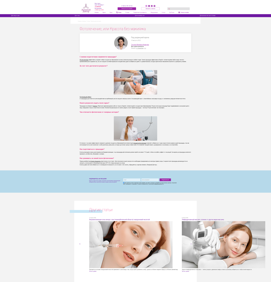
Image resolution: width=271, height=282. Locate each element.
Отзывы (127, 12)
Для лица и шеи (15, 15)
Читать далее (92, 271)
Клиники (97, 12)
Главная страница (82, 21)
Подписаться (165, 179)
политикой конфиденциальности (156, 184)
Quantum (95, 106)
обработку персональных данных (163, 183)
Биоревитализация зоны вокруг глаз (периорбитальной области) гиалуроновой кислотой (119, 220)
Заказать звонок (150, 8)
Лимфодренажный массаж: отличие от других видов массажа (203, 220)
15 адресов (98, 6)
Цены (111, 12)
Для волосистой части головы (207, 15)
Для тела (77, 15)
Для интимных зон (140, 15)
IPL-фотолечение (84, 60)
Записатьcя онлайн (126, 8)
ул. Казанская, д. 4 (141, 48)
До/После (171, 12)
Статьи (163, 12)
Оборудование (154, 12)
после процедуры (96, 161)
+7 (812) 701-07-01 (127, 6)
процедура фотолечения (139, 143)
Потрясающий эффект (85, 97)
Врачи (104, 12)
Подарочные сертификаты (140, 12)
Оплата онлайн (183, 12)
